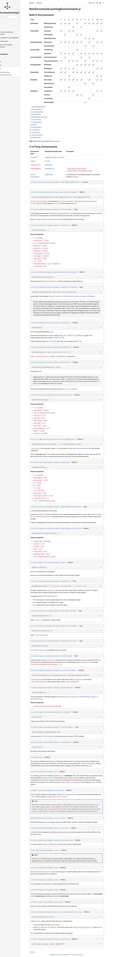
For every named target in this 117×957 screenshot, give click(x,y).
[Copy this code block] (100, 196)
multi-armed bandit (82, 448)
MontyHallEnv (36, 114)
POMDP (76, 736)
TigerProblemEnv (37, 112)
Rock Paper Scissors (37, 650)
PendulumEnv (36, 137)
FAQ (2, 50)
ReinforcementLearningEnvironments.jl (54, 9)
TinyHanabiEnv (37, 122)
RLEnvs (4, 68)
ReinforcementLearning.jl (13, 12)
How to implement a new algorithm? (13, 38)
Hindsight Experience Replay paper (45, 219)
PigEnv (34, 125)
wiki (40, 371)
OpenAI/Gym (48, 778)
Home (3, 21)
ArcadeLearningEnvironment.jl (54, 157)
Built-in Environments (41, 14)
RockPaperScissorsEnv (39, 117)
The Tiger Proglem (47, 736)
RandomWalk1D (37, 109)
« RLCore (32, 952)
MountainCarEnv (37, 135)
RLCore (4, 65)
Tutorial (3, 25)
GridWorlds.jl (49, 174)
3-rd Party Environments (43, 146)
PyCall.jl (47, 161)
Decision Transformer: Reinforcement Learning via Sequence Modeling (71, 296)
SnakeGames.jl (49, 169)
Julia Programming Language (75, 954)
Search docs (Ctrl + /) (8, 17)
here (51, 332)
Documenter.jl (59, 954)
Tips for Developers (7, 54)
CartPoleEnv (36, 132)
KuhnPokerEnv (37, 127)
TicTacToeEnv (36, 119)
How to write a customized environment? (10, 33)
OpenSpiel (56, 141)
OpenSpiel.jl (48, 165)
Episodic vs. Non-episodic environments (10, 46)
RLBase (4, 61)
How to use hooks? (8, 41)
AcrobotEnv (36, 130)
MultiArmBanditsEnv (38, 107)
